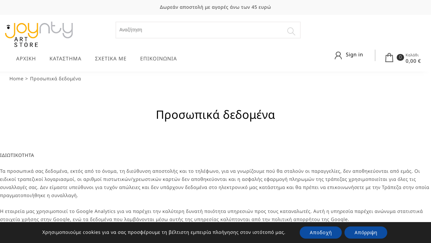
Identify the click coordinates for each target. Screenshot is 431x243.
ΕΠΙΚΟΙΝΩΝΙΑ (158, 58)
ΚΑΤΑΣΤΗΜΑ (65, 58)
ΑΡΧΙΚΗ (26, 58)
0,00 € (413, 61)
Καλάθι (412, 55)
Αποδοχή (321, 232)
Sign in (354, 54)
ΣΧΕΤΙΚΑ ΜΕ (111, 58)
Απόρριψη (366, 232)
